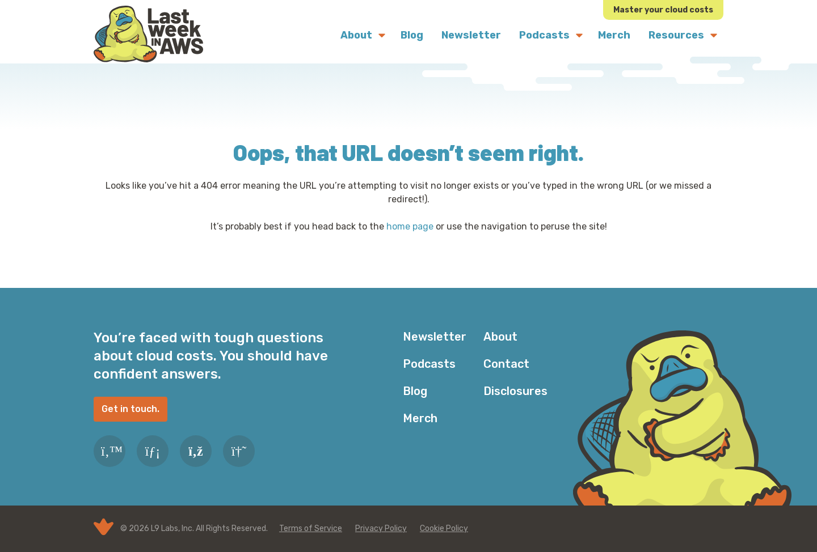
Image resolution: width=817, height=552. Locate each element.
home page (409, 226)
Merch (420, 418)
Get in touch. (130, 409)
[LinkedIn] (153, 451)
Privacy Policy (381, 528)
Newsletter (434, 336)
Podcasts (429, 364)
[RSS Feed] (196, 451)
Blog (415, 391)
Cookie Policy (444, 528)
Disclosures (515, 391)
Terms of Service (310, 528)
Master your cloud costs (663, 10)
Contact (506, 364)
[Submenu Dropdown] (382, 35)
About (500, 336)
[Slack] (239, 451)
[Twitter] (109, 451)
